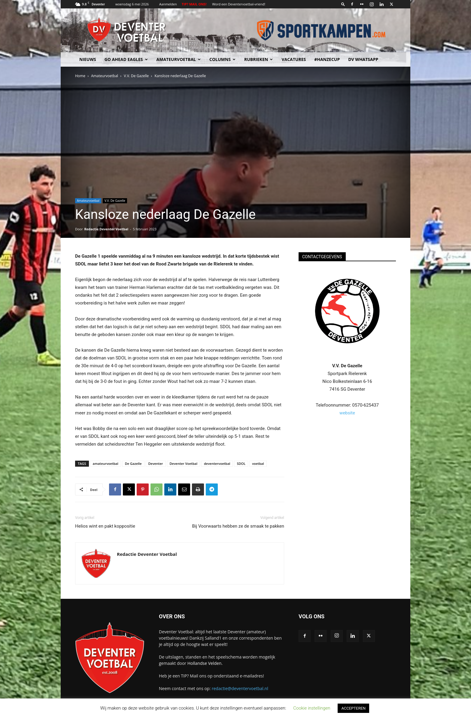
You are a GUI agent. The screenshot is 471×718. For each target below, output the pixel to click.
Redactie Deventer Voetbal (106, 229)
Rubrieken (258, 59)
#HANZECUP (327, 59)
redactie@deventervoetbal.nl (240, 688)
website (347, 413)
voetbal (258, 463)
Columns (222, 59)
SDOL (241, 463)
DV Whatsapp (363, 59)
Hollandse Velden (204, 663)
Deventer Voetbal (183, 463)
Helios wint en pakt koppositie (105, 526)
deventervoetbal (217, 463)
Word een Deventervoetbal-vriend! (238, 4)
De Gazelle (133, 463)
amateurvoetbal (105, 463)
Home (80, 75)
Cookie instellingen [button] (311, 708)
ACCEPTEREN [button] (353, 708)
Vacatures (293, 59)
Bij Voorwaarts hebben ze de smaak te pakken (238, 526)
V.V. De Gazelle (136, 75)
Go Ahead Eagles (126, 59)
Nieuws (87, 59)
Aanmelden (168, 4)
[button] (343, 4)
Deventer (155, 463)
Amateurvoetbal (178, 59)
